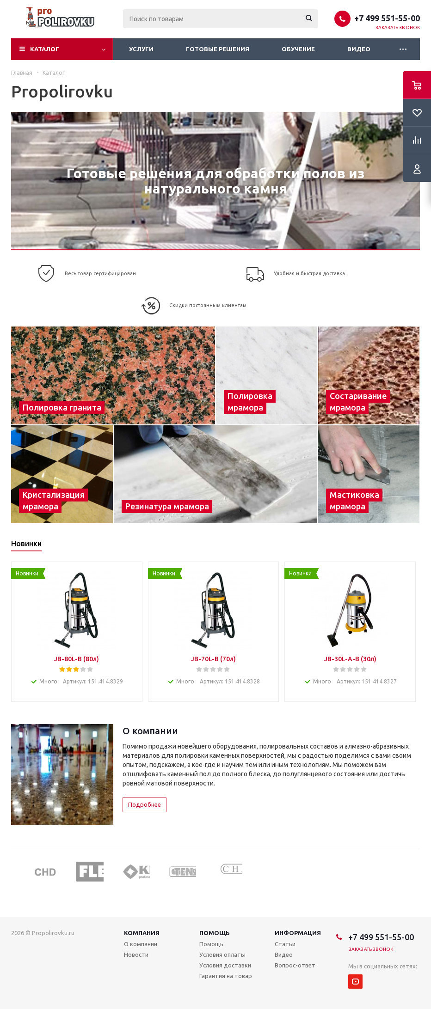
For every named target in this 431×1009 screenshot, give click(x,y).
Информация (298, 933)
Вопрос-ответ (295, 965)
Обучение (298, 49)
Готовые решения (217, 49)
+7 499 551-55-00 (387, 18)
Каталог (44, 49)
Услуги (141, 49)
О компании (140, 944)
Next (413, 871)
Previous (18, 871)
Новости (136, 954)
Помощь (214, 933)
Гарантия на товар (225, 976)
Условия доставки (225, 965)
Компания (142, 933)
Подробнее (144, 804)
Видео (358, 49)
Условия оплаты (222, 954)
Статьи (285, 944)
